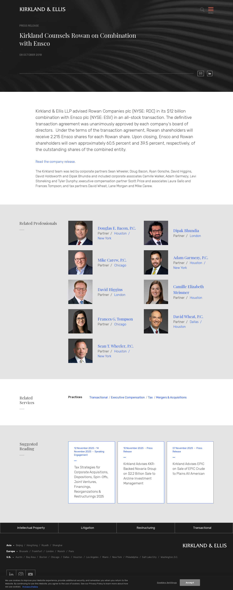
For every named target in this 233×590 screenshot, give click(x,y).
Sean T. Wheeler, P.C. (115, 346)
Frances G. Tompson (115, 318)
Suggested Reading (29, 446)
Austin (19, 557)
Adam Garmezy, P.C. (190, 257)
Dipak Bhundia (186, 230)
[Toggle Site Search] (202, 9)
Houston (120, 233)
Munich (61, 551)
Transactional (98, 397)
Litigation (87, 528)
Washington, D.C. (169, 557)
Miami (105, 557)
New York (104, 238)
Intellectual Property (31, 528)
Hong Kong (32, 545)
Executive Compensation (128, 397)
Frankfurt (37, 551)
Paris (71, 551)
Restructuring (146, 528)
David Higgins (110, 289)
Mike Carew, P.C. (112, 260)
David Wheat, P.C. (188, 316)
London (195, 236)
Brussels (23, 551)
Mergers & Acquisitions (171, 397)
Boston (43, 557)
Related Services (27, 400)
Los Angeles (92, 557)
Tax (150, 397)
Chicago (120, 265)
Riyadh (45, 545)
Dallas (194, 322)
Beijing (19, 545)
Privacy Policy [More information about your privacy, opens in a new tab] (30, 587)
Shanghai (57, 545)
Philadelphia (132, 557)
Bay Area (31, 557)
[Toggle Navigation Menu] (211, 9)
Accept (190, 583)
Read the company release (55, 162)
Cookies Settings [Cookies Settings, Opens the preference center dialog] (167, 583)
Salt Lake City (149, 557)
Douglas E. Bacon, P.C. (117, 228)
